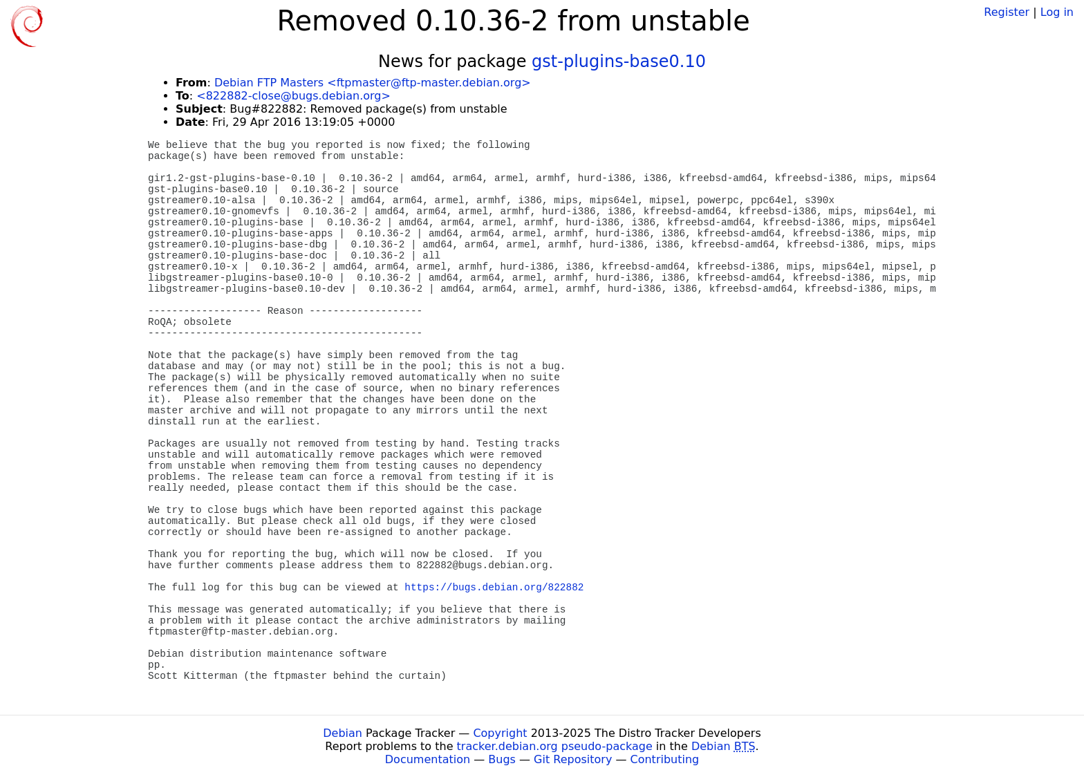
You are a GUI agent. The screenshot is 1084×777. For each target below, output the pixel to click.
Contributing (665, 759)
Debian (342, 733)
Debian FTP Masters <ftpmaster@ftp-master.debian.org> (372, 82)
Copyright (500, 733)
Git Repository (573, 759)
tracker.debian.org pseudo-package (555, 746)
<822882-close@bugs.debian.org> (293, 95)
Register (1006, 12)
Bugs (502, 759)
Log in (1057, 12)
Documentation (427, 759)
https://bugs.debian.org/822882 (493, 587)
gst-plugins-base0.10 (619, 61)
